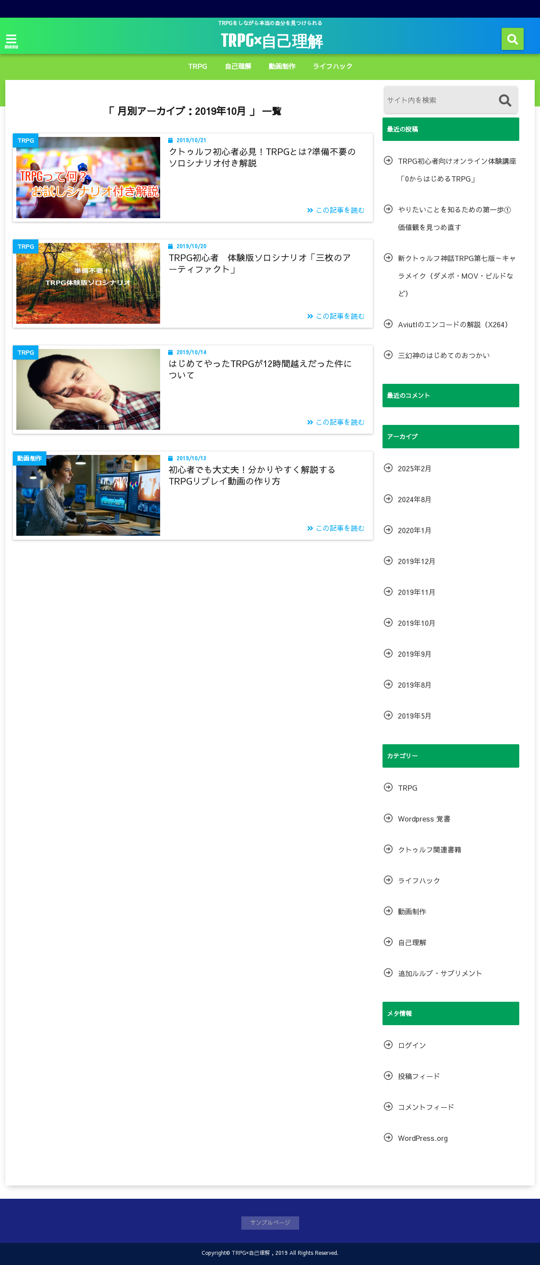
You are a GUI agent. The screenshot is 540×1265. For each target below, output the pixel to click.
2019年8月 (415, 684)
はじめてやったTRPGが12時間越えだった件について (260, 369)
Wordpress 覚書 (424, 818)
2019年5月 (415, 715)
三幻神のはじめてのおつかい (444, 355)
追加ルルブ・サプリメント (440, 973)
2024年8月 (415, 499)
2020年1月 (415, 530)
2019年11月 (417, 592)
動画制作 (282, 66)
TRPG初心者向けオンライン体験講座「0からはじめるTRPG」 (457, 169)
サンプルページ (270, 1223)
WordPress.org (423, 1138)
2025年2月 (415, 468)
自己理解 (238, 66)
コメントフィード (426, 1107)
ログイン (412, 1045)
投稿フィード (419, 1076)
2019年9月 (415, 654)
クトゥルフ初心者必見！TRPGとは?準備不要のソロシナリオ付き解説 (262, 157)
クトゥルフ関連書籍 (429, 849)
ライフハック (332, 66)
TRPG (197, 66)
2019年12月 (417, 561)
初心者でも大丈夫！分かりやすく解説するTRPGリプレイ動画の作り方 (252, 475)
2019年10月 (417, 623)
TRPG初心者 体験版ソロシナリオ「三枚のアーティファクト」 (260, 263)
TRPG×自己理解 (272, 40)
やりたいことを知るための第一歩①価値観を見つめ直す (454, 218)
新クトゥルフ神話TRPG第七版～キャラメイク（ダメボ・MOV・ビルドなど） (457, 275)
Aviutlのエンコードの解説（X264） (455, 324)
